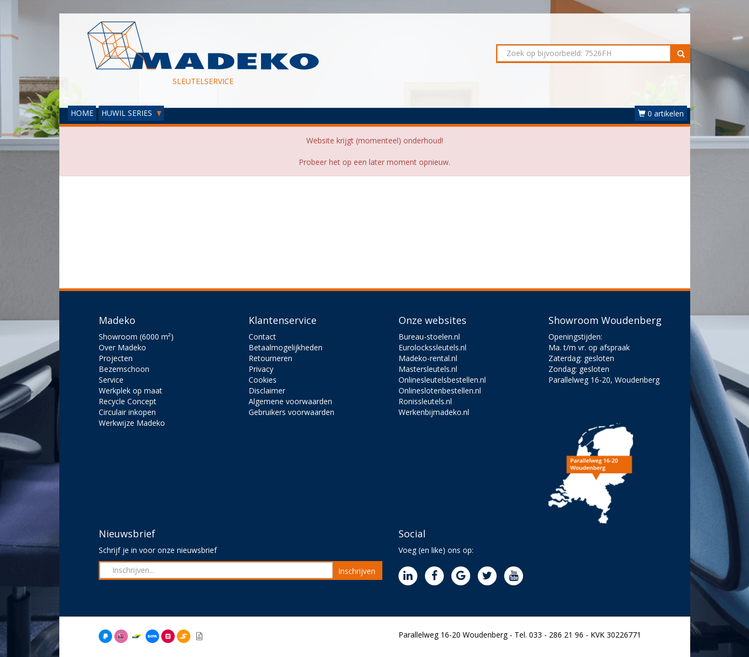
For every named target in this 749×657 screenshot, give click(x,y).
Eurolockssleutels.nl (432, 347)
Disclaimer (267, 390)
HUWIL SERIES (131, 113)
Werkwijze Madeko (132, 423)
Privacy (261, 369)
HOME (82, 113)
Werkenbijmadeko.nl (433, 412)
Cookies (263, 380)
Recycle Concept (127, 401)
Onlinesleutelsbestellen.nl (442, 380)
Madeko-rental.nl (427, 358)
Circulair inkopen (127, 412)
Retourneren (270, 358)
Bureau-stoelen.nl (429, 336)
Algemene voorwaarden (290, 401)
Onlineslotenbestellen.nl (439, 390)
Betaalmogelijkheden (285, 347)
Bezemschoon (124, 369)
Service (111, 380)
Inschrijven (356, 571)
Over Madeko (122, 347)
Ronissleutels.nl (425, 401)
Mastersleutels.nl (427, 369)
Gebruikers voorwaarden (291, 412)
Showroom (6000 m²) (136, 336)
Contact (262, 336)
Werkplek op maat (130, 390)
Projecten (116, 358)
